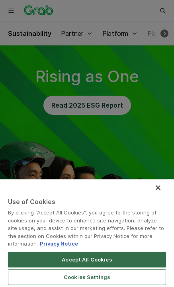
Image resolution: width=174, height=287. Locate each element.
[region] (87, 236)
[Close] (163, 193)
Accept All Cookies (87, 259)
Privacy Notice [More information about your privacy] (59, 243)
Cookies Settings (87, 277)
